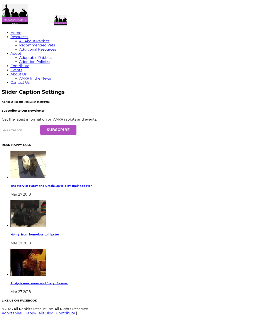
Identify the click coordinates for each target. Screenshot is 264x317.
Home (15, 33)
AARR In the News (35, 78)
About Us (18, 74)
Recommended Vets (37, 45)
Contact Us (20, 82)
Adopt (15, 53)
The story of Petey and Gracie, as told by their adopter (51, 185)
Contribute (19, 66)
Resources (19, 37)
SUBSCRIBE (58, 130)
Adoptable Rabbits (35, 58)
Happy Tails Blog (38, 313)
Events (16, 70)
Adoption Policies (34, 62)
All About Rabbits (34, 41)
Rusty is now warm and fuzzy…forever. (39, 283)
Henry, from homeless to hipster (34, 234)
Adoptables (12, 313)
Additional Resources (37, 49)
